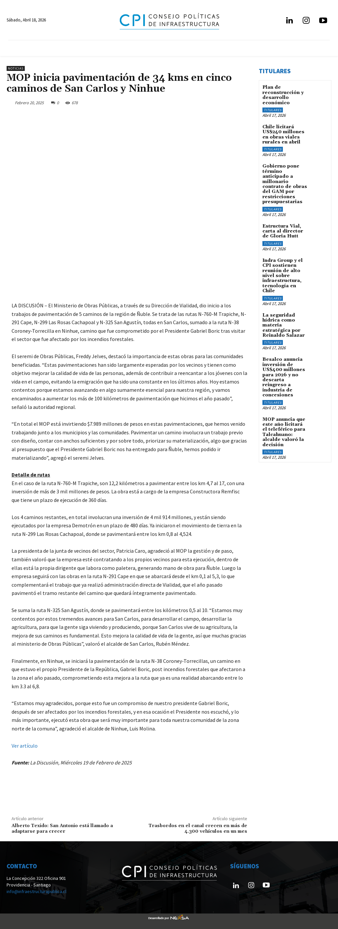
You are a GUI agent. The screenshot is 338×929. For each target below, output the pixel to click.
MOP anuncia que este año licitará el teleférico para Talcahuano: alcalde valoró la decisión (283, 432)
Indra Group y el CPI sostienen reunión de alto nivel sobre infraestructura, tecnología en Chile (282, 276)
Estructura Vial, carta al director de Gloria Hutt (282, 231)
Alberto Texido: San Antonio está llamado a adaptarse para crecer (62, 828)
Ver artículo (25, 745)
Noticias (16, 68)
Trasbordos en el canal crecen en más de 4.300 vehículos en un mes (198, 828)
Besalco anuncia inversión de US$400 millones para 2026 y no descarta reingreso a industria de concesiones (283, 377)
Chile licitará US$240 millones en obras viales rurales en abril (283, 134)
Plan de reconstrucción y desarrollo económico (283, 95)
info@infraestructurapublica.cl (36, 891)
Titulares (273, 110)
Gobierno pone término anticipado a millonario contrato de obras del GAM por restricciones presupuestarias (284, 184)
